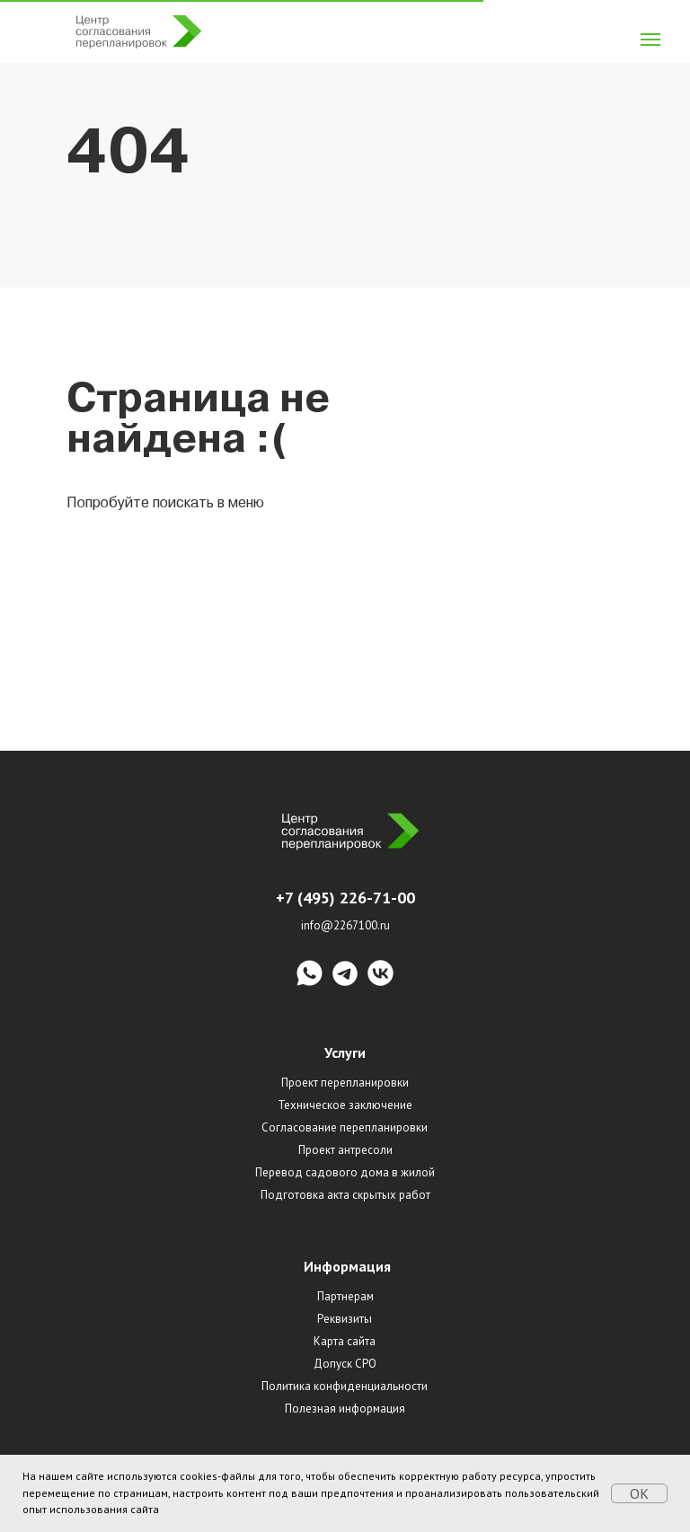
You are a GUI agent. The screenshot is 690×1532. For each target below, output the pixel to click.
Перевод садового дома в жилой (345, 1172)
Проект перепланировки (345, 1082)
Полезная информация (345, 1408)
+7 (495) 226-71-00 (345, 897)
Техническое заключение (345, 1105)
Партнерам (345, 1296)
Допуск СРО (345, 1363)
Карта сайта (345, 1341)
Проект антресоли (345, 1150)
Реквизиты (344, 1318)
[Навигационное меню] (650, 39)
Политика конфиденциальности (344, 1386)
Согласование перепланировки (344, 1127)
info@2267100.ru (345, 925)
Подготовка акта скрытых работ (345, 1194)
